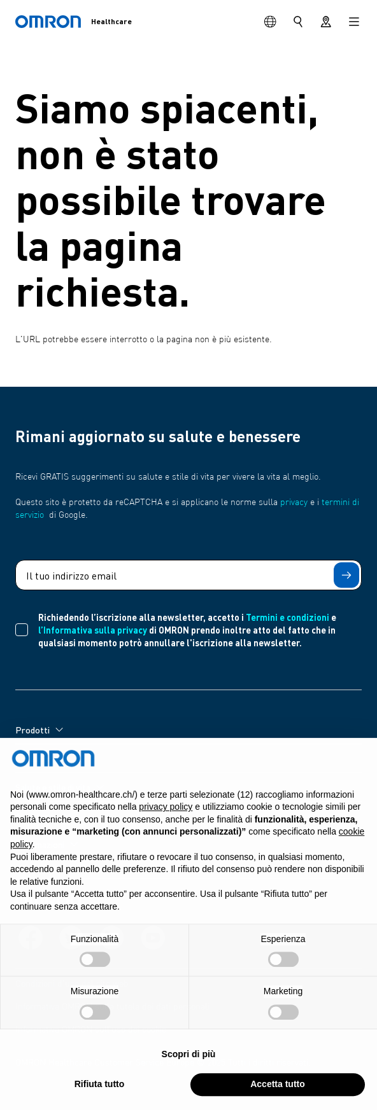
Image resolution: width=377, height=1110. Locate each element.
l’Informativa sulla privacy (92, 629)
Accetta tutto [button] (277, 1088)
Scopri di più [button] (189, 1058)
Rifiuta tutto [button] (100, 1088)
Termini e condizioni (287, 617)
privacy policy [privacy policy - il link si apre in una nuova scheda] (165, 810)
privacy (294, 502)
